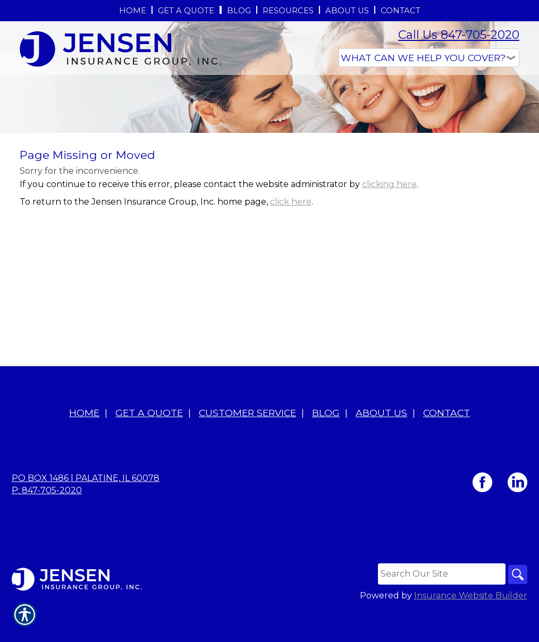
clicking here (389, 264)
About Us (381, 445)
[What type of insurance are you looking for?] (429, 57)
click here (290, 281)
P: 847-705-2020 (47, 523)
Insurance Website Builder (470, 628)
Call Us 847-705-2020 (458, 35)
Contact (446, 445)
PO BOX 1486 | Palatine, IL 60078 (85, 510)
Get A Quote (149, 445)
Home (84, 445)
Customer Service (247, 445)
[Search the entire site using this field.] (439, 606)
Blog (326, 445)
